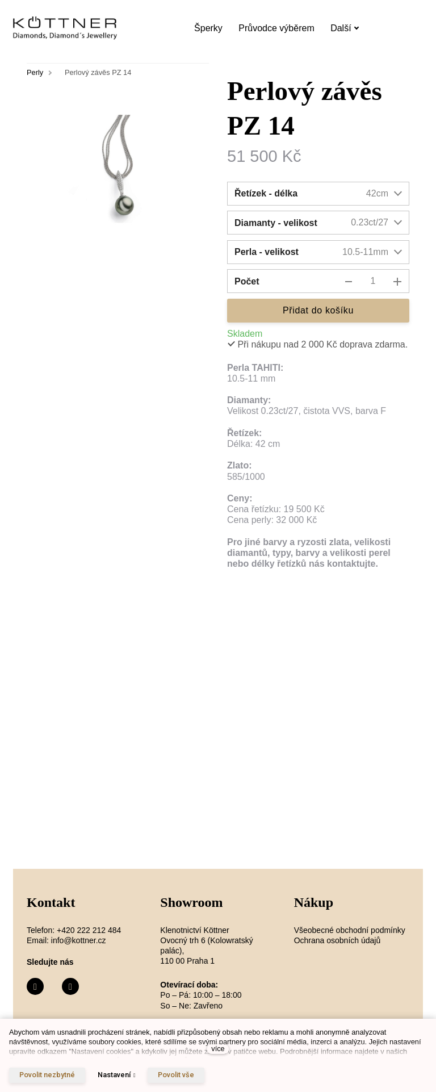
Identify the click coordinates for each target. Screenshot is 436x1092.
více (217, 1048)
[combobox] (356, 193)
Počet (246, 281)
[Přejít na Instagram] (70, 986)
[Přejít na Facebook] (35, 986)
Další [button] (344, 28)
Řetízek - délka (265, 193)
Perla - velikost (266, 252)
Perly (35, 72)
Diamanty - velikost (275, 223)
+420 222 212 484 (89, 930)
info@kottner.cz (78, 940)
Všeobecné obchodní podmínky (349, 930)
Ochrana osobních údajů (337, 940)
